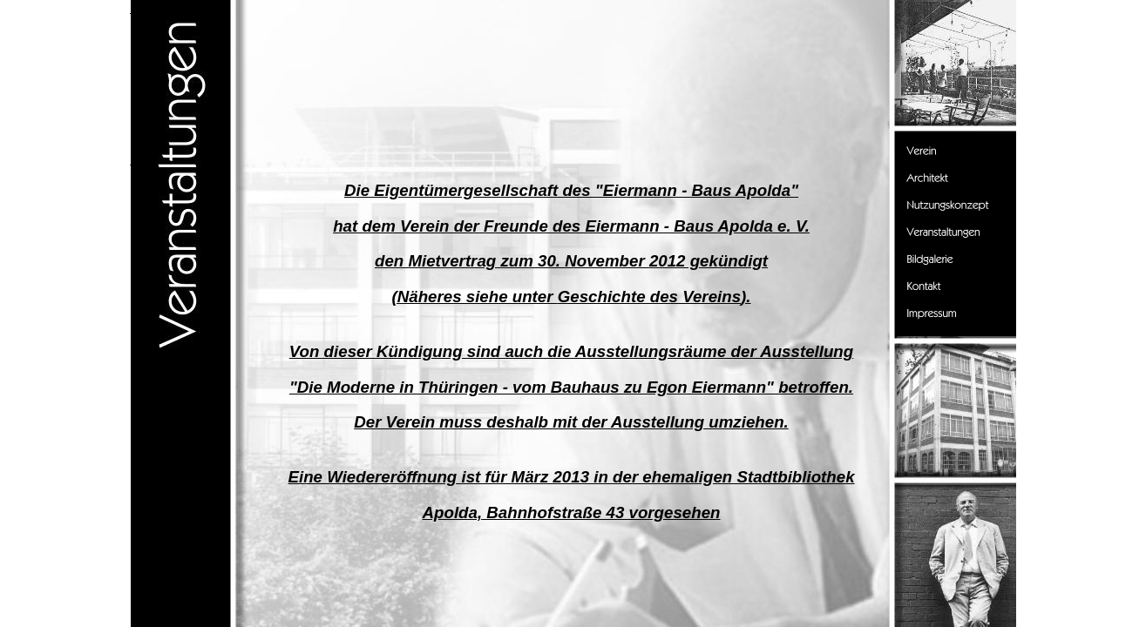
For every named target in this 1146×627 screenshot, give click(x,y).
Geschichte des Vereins (649, 296)
